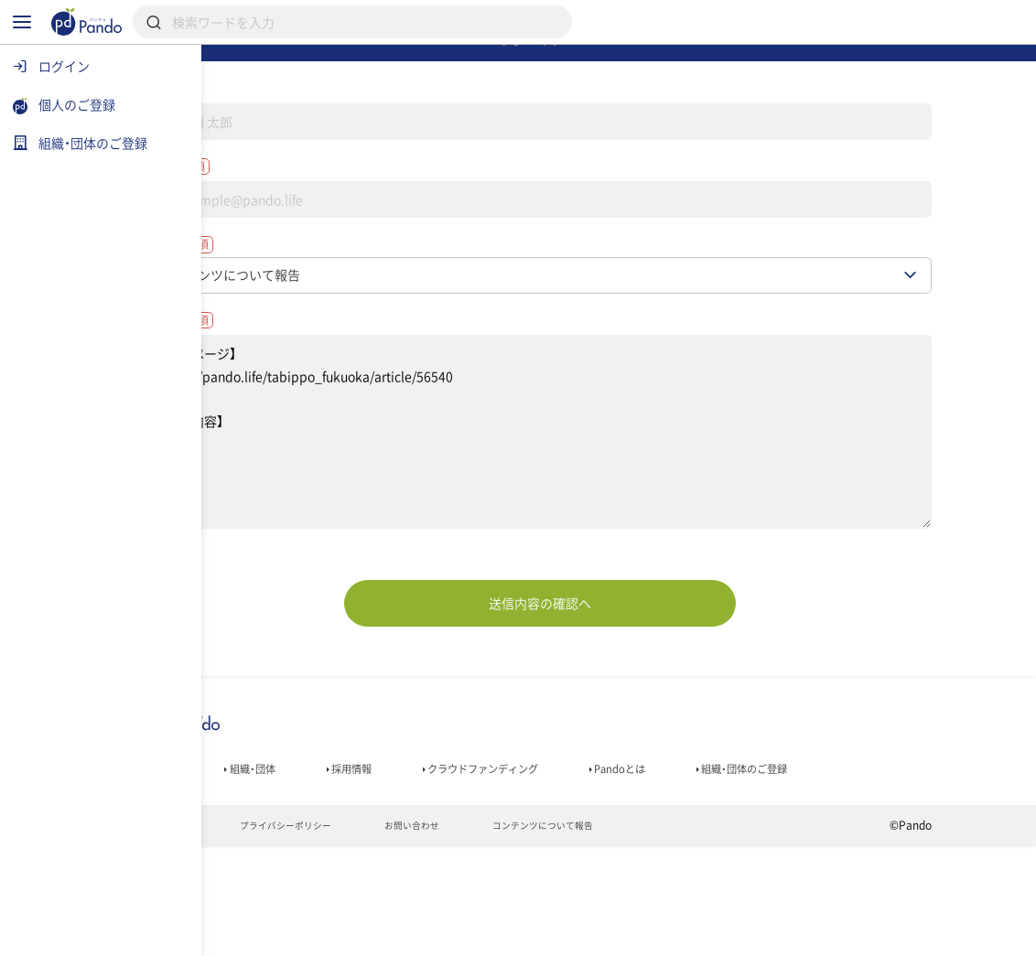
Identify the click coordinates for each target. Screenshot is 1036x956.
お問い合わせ (523, 934)
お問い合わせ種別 (305, 301)
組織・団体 (342, 843)
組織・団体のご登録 (284, 869)
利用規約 (250, 934)
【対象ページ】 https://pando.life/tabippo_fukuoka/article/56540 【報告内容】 (618, 502)
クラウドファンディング (608, 843)
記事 (243, 843)
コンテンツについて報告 (670, 934)
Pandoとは (768, 843)
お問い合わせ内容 (305, 385)
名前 (261, 126)
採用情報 (454, 843)
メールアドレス (297, 214)
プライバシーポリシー (381, 934)
